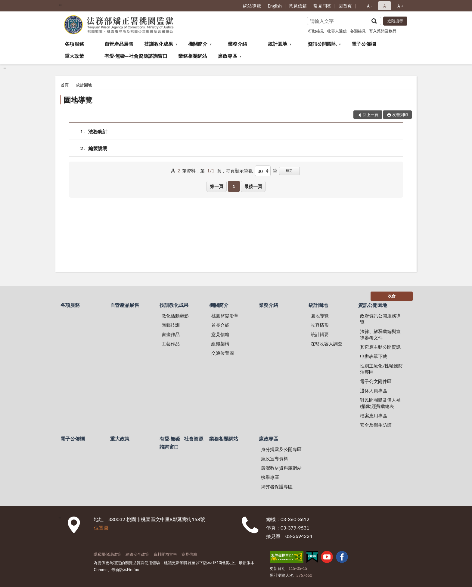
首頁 (65, 84)
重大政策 (74, 56)
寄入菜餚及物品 (382, 31)
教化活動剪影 (175, 315)
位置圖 (101, 527)
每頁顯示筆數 (239, 170)
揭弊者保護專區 (277, 486)
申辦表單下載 (373, 356)
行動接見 (316, 31)
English (275, 5)
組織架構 (220, 343)
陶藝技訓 (171, 325)
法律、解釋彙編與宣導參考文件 (380, 334)
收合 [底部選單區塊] (392, 295)
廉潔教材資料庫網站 (281, 468)
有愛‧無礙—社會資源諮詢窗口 (135, 56)
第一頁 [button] (216, 186)
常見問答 (322, 5)
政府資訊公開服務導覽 (380, 319)
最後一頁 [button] (253, 186)
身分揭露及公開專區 (281, 449)
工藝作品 (171, 343)
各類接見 (358, 31)
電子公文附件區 (376, 381)
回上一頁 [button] (370, 114)
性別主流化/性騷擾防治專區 (381, 369)
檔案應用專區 (373, 415)
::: (60, 4)
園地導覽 (78, 99)
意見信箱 (298, 5)
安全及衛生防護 (376, 425)
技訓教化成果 (158, 44)
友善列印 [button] (400, 114)
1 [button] (233, 186)
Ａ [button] (384, 5)
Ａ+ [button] (400, 5)
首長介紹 (220, 325)
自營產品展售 (118, 44)
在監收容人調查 (326, 343)
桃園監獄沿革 (224, 315)
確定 (289, 170)
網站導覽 (252, 5)
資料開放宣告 (165, 554)
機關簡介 (197, 44)
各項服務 (74, 44)
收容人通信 (337, 31)
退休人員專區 (373, 390)
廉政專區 (227, 56)
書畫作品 (171, 334)
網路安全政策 (137, 554)
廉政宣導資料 (274, 458)
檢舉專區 (270, 477)
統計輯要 (320, 334)
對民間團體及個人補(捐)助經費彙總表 (380, 403)
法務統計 (97, 131)
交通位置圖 (222, 353)
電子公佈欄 (364, 44)
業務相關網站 (192, 56)
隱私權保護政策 (107, 554)
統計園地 (277, 44)
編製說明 (97, 148)
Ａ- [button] (369, 5)
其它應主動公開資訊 (380, 347)
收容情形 (320, 325)
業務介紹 (237, 44)
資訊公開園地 (322, 44)
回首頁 (345, 5)
